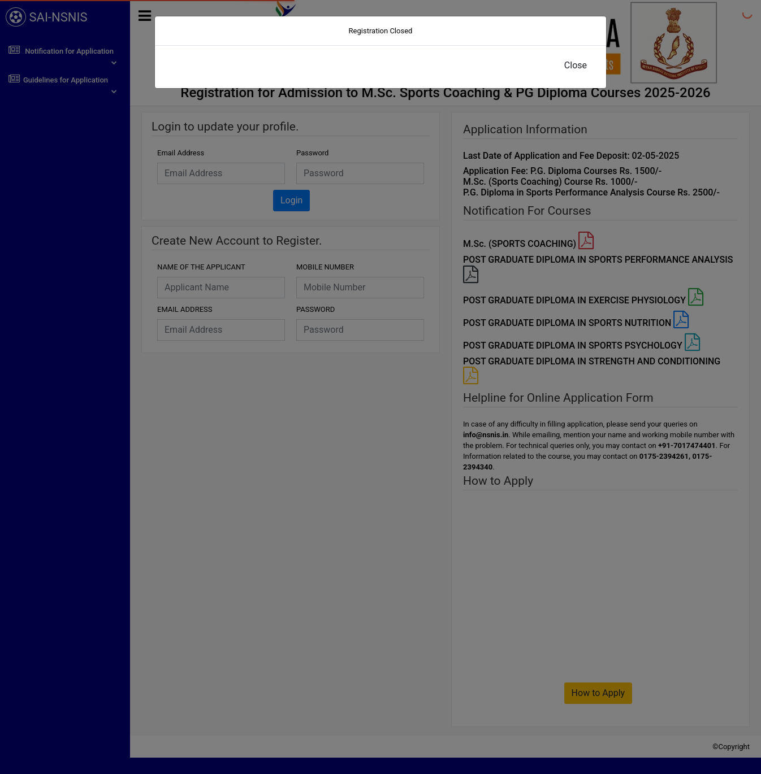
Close (575, 65)
